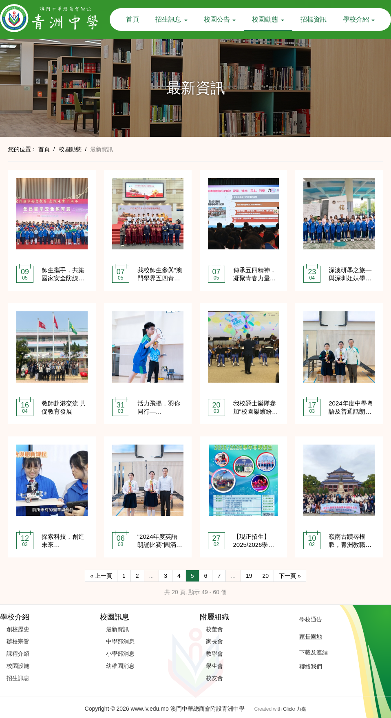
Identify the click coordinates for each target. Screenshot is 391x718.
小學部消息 (120, 653)
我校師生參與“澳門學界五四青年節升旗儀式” (159, 278)
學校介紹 (359, 19)
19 (249, 576)
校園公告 (220, 19)
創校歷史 (18, 629)
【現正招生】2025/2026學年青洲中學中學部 (254, 544)
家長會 (214, 641)
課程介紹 (18, 653)
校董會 (214, 629)
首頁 (132, 19)
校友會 (214, 678)
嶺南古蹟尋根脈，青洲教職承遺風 (350, 544)
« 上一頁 (101, 576)
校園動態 (268, 19)
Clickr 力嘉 (294, 709)
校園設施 (18, 666)
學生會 (214, 666)
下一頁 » (290, 576)
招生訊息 (171, 19)
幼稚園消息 (120, 666)
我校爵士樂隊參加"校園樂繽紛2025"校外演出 (254, 411)
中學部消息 (120, 641)
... (151, 576)
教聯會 (214, 653)
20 (265, 576)
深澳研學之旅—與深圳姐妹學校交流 (350, 278)
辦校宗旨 (18, 641)
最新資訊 (117, 629)
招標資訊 (313, 19)
